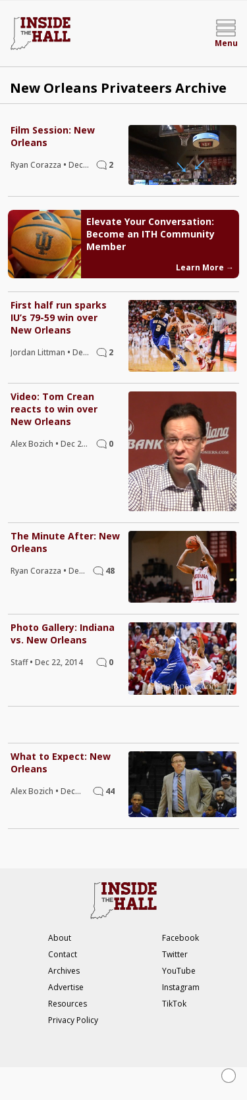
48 (110, 570)
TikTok (174, 1003)
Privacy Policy (73, 1020)
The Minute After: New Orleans (65, 542)
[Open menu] (226, 33)
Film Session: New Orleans (53, 136)
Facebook (180, 937)
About (59, 937)
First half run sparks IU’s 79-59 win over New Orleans (59, 317)
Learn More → (205, 267)
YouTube (179, 970)
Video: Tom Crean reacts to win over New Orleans (54, 409)
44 (110, 791)
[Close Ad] (228, 1075)
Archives (64, 970)
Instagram (181, 987)
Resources (67, 1003)
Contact (62, 954)
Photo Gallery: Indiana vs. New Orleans (63, 633)
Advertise (66, 987)
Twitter (175, 954)
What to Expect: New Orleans (61, 762)
